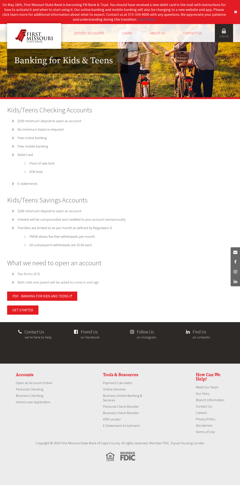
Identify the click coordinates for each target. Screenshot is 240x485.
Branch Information (210, 400)
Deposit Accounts (89, 33)
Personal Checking (29, 389)
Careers (201, 412)
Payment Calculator (117, 382)
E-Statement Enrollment (121, 425)
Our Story (203, 393)
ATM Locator (112, 419)
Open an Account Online (34, 382)
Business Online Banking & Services (122, 397)
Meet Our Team (207, 387)
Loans (127, 33)
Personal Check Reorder (121, 406)
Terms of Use (205, 431)
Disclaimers (204, 425)
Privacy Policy (205, 419)
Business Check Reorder (121, 413)
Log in (224, 33)
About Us (157, 33)
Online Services (114, 389)
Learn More (146, 19)
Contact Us (192, 33)
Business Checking (29, 395)
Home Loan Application (33, 402)
